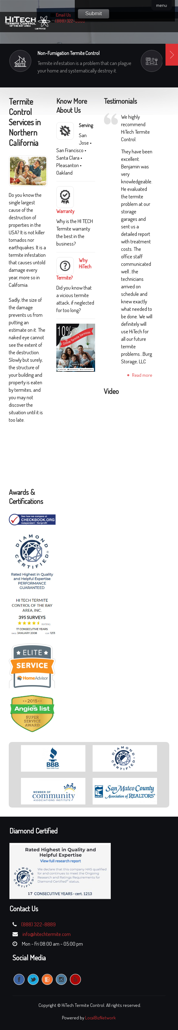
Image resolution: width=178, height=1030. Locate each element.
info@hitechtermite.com (47, 934)
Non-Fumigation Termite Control (68, 53)
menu (161, 5)
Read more (142, 375)
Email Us (63, 15)
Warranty (65, 211)
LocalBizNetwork (100, 1018)
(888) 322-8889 (70, 21)
